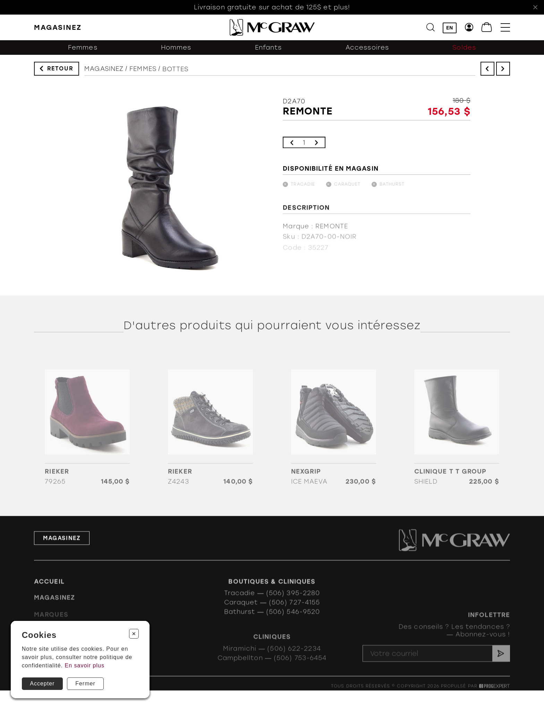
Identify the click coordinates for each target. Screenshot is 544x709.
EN (449, 28)
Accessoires (367, 51)
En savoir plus (84, 665)
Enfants (268, 51)
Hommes (176, 51)
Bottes (175, 76)
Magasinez (104, 73)
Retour (60, 70)
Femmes (82, 51)
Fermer (85, 683)
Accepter (42, 683)
